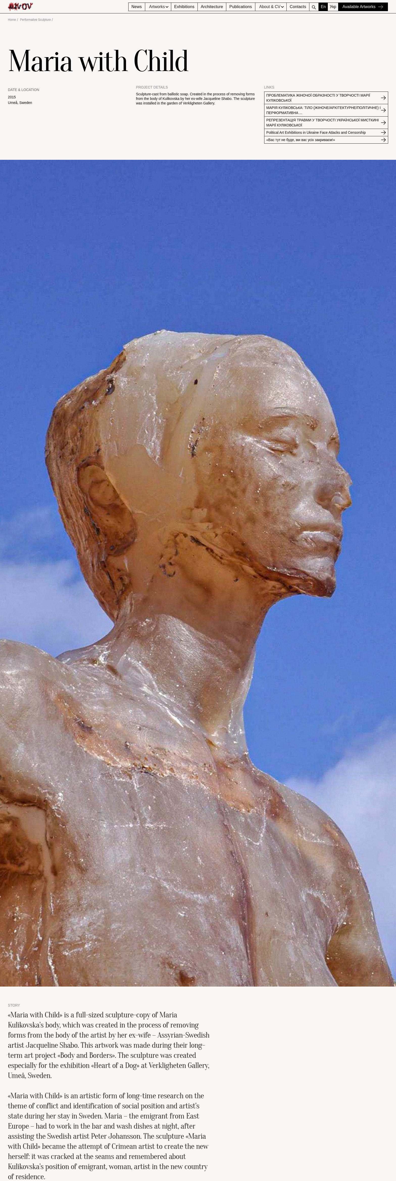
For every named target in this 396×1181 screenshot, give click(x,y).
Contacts (298, 7)
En (323, 7)
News (137, 7)
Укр (333, 7)
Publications (240, 7)
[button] (158, 7)
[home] (68, 6)
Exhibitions (184, 7)
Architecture (212, 7)
